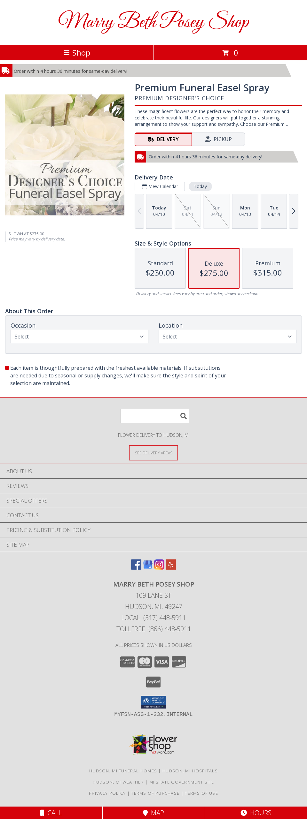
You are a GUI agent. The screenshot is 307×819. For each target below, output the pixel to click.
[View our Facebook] (136, 567)
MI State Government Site (181, 782)
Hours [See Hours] (256, 812)
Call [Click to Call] (51, 812)
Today (200, 186)
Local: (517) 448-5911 (153, 617)
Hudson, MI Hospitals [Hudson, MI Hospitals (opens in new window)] (190, 771)
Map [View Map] (153, 812)
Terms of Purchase (155, 793)
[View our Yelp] (171, 567)
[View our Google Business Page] (148, 567)
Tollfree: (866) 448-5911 (153, 629)
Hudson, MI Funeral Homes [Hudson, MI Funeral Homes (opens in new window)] (123, 771)
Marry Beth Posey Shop (153, 22)
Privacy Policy (107, 793)
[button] (153, 702)
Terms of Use (201, 793)
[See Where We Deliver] (153, 453)
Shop (76, 52)
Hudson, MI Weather (118, 782)
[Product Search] (154, 416)
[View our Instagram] (159, 567)
